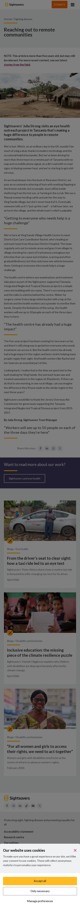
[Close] (75, 850)
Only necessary (40, 891)
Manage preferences (40, 901)
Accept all (40, 881)
